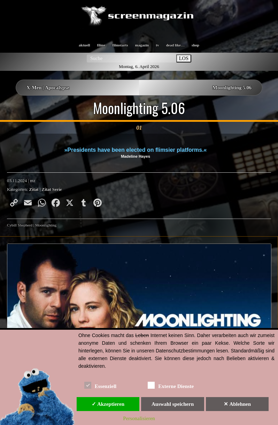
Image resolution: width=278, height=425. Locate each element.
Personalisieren (139, 418)
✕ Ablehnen (237, 404)
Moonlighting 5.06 (232, 87)
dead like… (175, 45)
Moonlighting (46, 225)
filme (101, 45)
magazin (142, 45)
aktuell (84, 45)
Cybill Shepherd (19, 225)
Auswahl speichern (173, 404)
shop (195, 45)
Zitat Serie (52, 189)
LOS (183, 58)
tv (157, 45)
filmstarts (120, 45)
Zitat (34, 189)
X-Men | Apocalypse (47, 87)
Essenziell (100, 385)
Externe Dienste (171, 385)
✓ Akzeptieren (108, 404)
